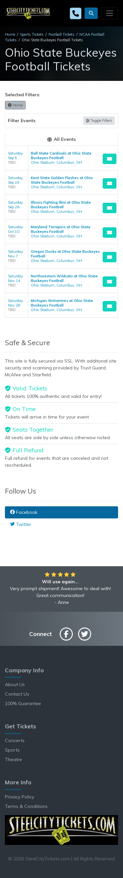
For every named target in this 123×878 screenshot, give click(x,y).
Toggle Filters (99, 120)
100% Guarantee (23, 703)
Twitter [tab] (20, 524)
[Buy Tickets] (109, 159)
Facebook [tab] (23, 512)
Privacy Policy (19, 797)
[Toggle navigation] (109, 13)
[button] (91, 13)
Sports (12, 750)
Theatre (13, 759)
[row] (61, 158)
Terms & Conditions (26, 806)
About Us (15, 684)
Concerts (15, 740)
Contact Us (17, 694)
